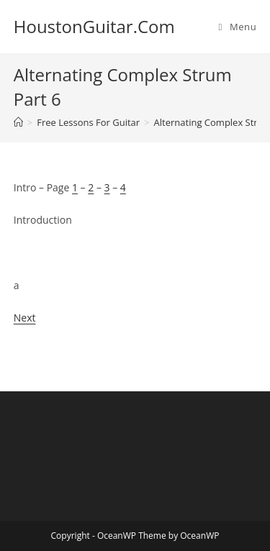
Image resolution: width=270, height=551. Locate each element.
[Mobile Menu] (238, 26)
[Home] (18, 122)
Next (25, 317)
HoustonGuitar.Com (94, 26)
